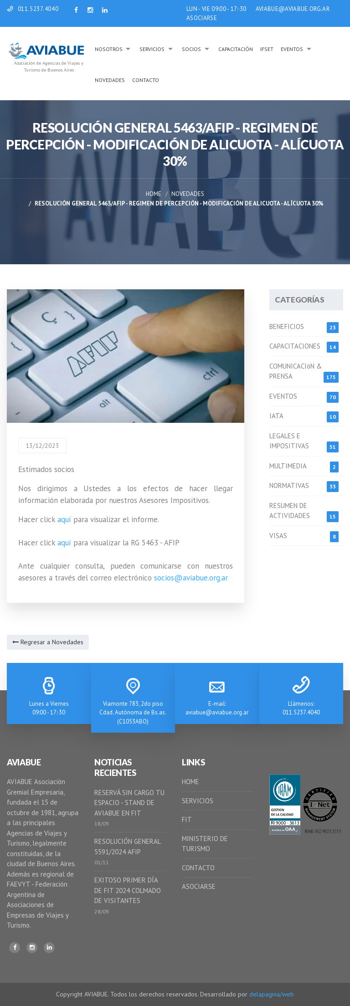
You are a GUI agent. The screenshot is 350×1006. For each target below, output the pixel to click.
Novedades (110, 80)
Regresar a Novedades (47, 642)
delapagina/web (271, 994)
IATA (276, 415)
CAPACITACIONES (294, 346)
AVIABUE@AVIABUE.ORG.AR (292, 9)
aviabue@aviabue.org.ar (216, 712)
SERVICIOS (197, 800)
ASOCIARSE (201, 18)
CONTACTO (198, 867)
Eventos (292, 49)
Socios (191, 49)
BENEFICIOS (286, 326)
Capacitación (235, 49)
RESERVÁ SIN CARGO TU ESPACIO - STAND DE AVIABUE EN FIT (129, 802)
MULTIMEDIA (288, 466)
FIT (187, 819)
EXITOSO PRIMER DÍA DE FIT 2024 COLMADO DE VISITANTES (127, 890)
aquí (64, 519)
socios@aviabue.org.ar (191, 578)
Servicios (152, 49)
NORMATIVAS (289, 485)
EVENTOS (283, 396)
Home (153, 194)
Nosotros (109, 49)
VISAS (278, 535)
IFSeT (266, 49)
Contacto (145, 80)
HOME (190, 781)
